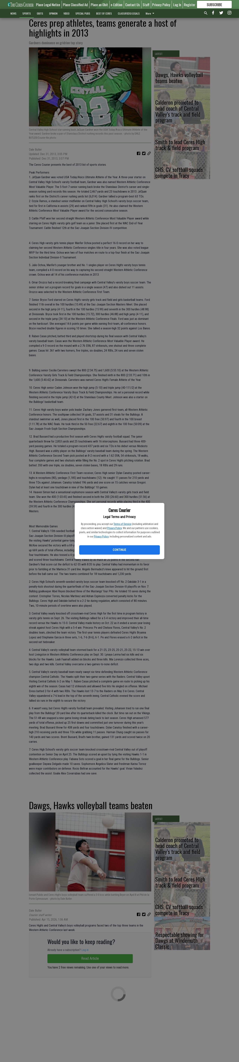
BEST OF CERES (104, 13)
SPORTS (26, 13)
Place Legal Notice (48, 4)
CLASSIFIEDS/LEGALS (129, 13)
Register (189, 4)
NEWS (13, 13)
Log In (177, 4)
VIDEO (66, 13)
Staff (146, 4)
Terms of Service (122, 524)
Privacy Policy (114, 528)
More (151, 13)
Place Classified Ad (75, 4)
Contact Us (132, 4)
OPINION (53, 13)
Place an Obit (99, 4)
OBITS (40, 13)
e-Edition (116, 4)
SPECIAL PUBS (82, 13)
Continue (119, 550)
